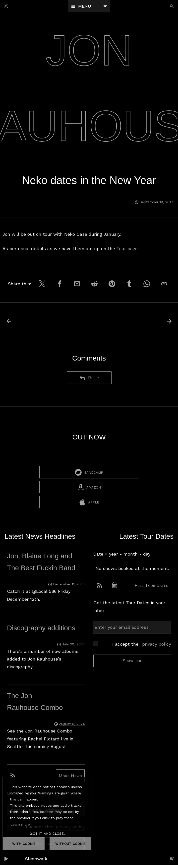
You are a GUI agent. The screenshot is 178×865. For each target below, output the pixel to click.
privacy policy (156, 644)
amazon (89, 487)
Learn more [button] (20, 824)
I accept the (141, 644)
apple (89, 502)
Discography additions (41, 628)
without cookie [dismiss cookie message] (70, 843)
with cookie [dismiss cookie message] (23, 843)
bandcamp (89, 472)
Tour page (127, 248)
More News (70, 776)
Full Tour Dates (151, 585)
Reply (89, 377)
